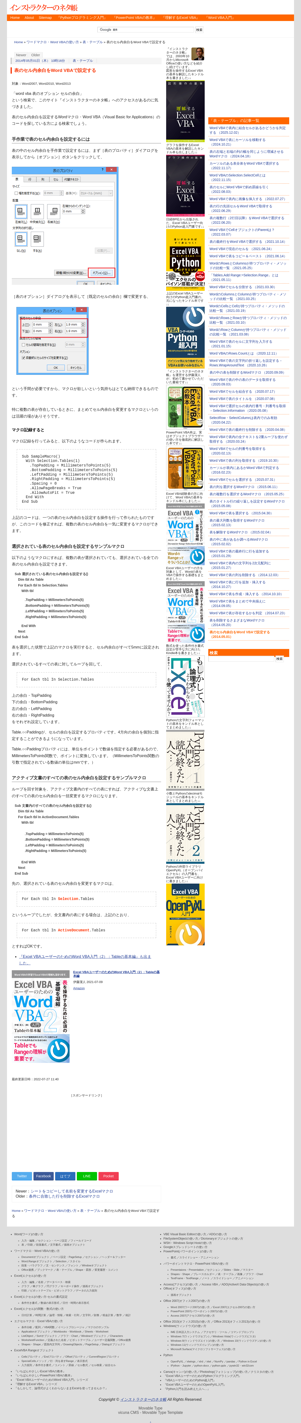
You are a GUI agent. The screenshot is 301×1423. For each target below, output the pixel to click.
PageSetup (91, 1344)
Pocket (108, 1176)
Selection (61, 1261)
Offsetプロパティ (75, 1356)
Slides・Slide (231, 1269)
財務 (96, 1315)
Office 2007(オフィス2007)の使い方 (187, 1301)
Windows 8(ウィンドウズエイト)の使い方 (195, 1340)
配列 (38, 1327)
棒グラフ (38, 1286)
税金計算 (108, 1315)
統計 (128, 1315)
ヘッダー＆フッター (114, 1257)
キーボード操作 (70, 1286)
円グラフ (52, 1286)
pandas (231, 1361)
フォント (73, 1265)
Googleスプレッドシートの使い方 (186, 1247)
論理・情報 (56, 1315)
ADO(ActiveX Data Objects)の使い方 (245, 1284)
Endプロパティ (53, 1356)
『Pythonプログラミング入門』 (82, 18)
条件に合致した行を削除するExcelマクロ (64, 1196)
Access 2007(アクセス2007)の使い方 (193, 1315)
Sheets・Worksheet (96, 1331)
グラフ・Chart (69, 1335)
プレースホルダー (204, 1274)
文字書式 (55, 1244)
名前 (40, 1282)
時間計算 (40, 1315)
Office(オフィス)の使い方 (180, 1288)
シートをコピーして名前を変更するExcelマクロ (72, 1191)
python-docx (201, 1365)
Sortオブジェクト (47, 1335)
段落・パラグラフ (32, 1265)
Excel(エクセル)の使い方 (30, 1275)
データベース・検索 (59, 1282)
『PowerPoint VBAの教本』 (134, 18)
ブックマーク (45, 1269)
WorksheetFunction (32, 1340)
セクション (91, 1257)
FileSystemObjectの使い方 (181, 1238)
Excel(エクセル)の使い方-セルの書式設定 (41, 1296)
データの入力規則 (86, 1290)
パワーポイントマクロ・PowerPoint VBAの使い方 (196, 1263)
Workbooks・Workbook (67, 1331)
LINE (87, 1176)
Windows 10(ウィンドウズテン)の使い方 (247, 1340)
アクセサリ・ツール (215, 1332)
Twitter (22, 1176)
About (29, 18)
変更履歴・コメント (106, 1269)
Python (168, 1355)
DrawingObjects (72, 1344)
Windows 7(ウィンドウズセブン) (190, 1336)
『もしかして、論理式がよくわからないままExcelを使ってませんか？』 (61, 1388)
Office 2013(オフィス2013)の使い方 (237, 1321)
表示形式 (82, 1361)
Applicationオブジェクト (35, 1331)
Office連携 (27, 1269)
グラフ (25, 1286)
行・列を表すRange (62, 1361)
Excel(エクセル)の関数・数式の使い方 (39, 1309)
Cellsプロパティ (30, 1356)
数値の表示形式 (50, 1302)
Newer (21, 55)
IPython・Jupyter (181, 1365)
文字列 (87, 1315)
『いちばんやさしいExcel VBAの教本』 (40, 1371)
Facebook (43, 1176)
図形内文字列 (52, 1344)
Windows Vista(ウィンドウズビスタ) (234, 1336)
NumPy (219, 1361)
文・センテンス (55, 1265)
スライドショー (222, 1278)
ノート (206, 1278)
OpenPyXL (177, 1361)
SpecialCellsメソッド (34, 1361)
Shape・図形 (83, 1269)
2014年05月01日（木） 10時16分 (40, 61)
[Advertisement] (86, 1131)
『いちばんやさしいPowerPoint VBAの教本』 (43, 1375)
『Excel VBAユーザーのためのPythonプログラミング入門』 (203, 1376)
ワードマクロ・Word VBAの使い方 (52, 42)
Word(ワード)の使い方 (28, 1234)
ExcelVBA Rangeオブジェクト (34, 1350)
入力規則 (26, 1365)
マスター (248, 1269)
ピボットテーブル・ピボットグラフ (51, 1290)
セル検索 (96, 1365)
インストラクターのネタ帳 (43, 7)
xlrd (201, 1361)
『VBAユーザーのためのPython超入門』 (190, 1380)
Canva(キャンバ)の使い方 (180, 1372)
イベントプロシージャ (71, 1327)
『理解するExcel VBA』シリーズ (35, 1384)
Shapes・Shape (31, 1344)
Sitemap (45, 18)
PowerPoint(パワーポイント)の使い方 (188, 1251)
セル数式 (82, 1365)
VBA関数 (49, 1327)
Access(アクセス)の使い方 (181, 1284)
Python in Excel (248, 1361)
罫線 (71, 1365)
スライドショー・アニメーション (199, 1257)
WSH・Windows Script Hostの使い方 (188, 1243)
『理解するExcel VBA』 (180, 18)
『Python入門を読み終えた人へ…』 (187, 1389)
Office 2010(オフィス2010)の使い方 (187, 1321)
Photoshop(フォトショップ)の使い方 (224, 1372)
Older (35, 55)
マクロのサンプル (98, 1327)
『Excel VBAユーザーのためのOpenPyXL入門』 (195, 1384)
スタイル (75, 1261)
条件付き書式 (29, 1302)
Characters (116, 1335)
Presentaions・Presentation (187, 1269)
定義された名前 (57, 1340)
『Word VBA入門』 (219, 18)
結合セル (110, 1365)
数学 (119, 1315)
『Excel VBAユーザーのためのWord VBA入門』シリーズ (51, 1379)
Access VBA (210, 1284)
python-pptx (219, 1365)
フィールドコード (81, 1240)
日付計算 (26, 1315)
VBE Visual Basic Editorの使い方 (185, 1234)
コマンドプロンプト (243, 1332)
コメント (60, 1365)
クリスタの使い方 (262, 1372)
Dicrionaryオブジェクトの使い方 (222, 1238)
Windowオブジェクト (94, 1265)
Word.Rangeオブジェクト (36, 1261)
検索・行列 (72, 1315)
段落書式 (41, 1244)
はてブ (65, 1176)
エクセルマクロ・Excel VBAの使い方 (38, 1321)
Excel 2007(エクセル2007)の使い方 (234, 1307)
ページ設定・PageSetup (67, 1257)
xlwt (209, 1361)
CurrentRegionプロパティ (104, 1356)
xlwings (191, 1361)
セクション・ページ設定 (52, 1240)
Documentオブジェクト (35, 1257)
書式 (173, 1257)
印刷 (30, 1244)
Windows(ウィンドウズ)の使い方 (185, 1326)
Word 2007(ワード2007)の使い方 (190, 1307)
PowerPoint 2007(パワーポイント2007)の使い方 (199, 1311)
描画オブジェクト (74, 1244)
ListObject (27, 1335)
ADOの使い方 (218, 1234)
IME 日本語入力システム (185, 1332)
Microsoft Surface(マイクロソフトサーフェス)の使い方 (203, 1349)
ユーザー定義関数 (104, 1340)
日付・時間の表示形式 (76, 1302)
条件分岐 (26, 1327)
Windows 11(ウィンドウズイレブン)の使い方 (197, 1344)
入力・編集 (28, 1240)
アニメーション (244, 1278)
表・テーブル (93, 42)
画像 (239, 1274)
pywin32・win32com (241, 1365)
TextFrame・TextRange (185, 1278)
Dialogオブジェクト (113, 1344)
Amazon (79, 988)
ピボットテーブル (80, 1340)
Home (15, 18)
